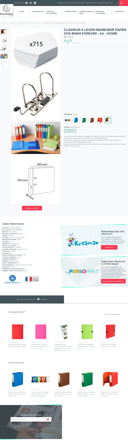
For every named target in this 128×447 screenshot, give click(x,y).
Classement (12, 23)
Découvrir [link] (109, 247)
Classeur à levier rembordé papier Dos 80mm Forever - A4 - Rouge (110, 394)
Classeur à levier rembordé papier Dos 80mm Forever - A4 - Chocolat (63, 394)
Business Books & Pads (87, 12)
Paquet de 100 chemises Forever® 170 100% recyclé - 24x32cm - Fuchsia (40, 346)
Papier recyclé (36, 23)
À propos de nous (63, 3)
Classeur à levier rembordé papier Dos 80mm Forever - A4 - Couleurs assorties (40, 394)
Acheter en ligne (32, 208)
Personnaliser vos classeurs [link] (113, 281)
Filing (21, 11)
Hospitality (120, 11)
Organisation (38, 11)
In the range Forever (16, 312)
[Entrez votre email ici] (30, 419)
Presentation (70, 11)
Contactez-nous (103, 3)
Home (4, 23)
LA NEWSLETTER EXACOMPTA (31, 415)
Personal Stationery (100, 12)
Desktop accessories (52, 12)
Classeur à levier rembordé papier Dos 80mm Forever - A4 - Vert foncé (87, 394)
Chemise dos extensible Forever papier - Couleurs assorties (86, 346)
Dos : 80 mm (70, 130)
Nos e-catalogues (77, 3)
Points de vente (90, 3)
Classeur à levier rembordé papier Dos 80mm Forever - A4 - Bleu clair (17, 394)
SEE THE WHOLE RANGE (112, 314)
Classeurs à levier (23, 23)
